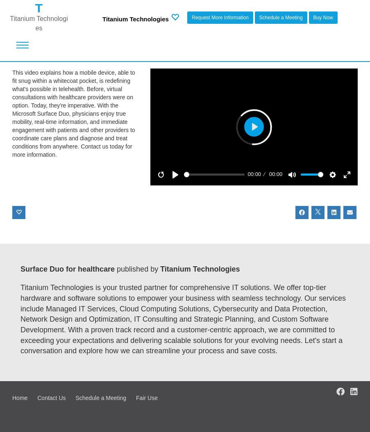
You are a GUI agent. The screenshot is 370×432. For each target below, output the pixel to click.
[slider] (214, 174)
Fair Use (147, 398)
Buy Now (323, 18)
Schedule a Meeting (281, 18)
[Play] (175, 174)
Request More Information (220, 18)
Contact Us (51, 398)
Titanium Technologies (135, 19)
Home (19, 398)
